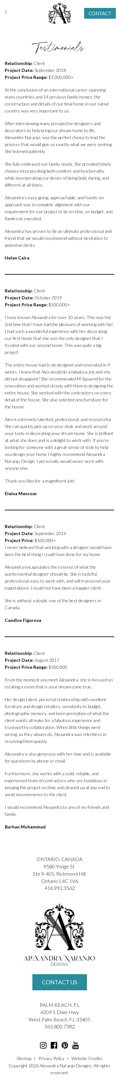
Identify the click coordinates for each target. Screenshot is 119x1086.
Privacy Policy (51, 1058)
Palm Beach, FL (58, 1019)
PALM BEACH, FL (60, 1005)
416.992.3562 (59, 888)
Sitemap (24, 1058)
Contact (100, 13)
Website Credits (86, 1058)
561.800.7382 (59, 1026)
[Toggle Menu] (6, 12)
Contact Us (59, 982)
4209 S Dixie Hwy (59, 1012)
